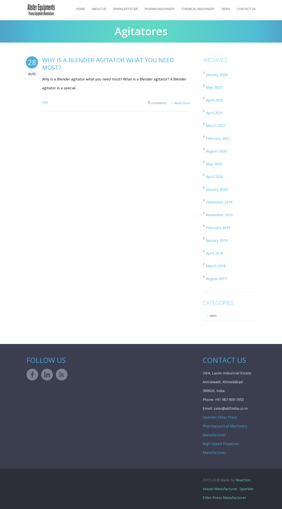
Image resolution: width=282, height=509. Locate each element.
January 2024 (216, 74)
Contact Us (246, 9)
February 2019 (218, 227)
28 (32, 62)
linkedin (47, 374)
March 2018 (215, 266)
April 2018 (214, 253)
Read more (182, 103)
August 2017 (216, 278)
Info (45, 102)
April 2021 (214, 112)
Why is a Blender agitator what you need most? (108, 63)
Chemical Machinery (198, 9)
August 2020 (216, 151)
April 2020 (214, 176)
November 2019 (219, 215)
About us (99, 9)
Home (80, 9)
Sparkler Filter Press (220, 417)
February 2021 (218, 138)
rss (62, 374)
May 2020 (214, 163)
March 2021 (215, 125)
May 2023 (214, 87)
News (225, 9)
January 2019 (216, 240)
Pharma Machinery (160, 9)
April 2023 (214, 100)
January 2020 (216, 189)
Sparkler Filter (125, 9)
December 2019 (219, 202)
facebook (32, 374)
